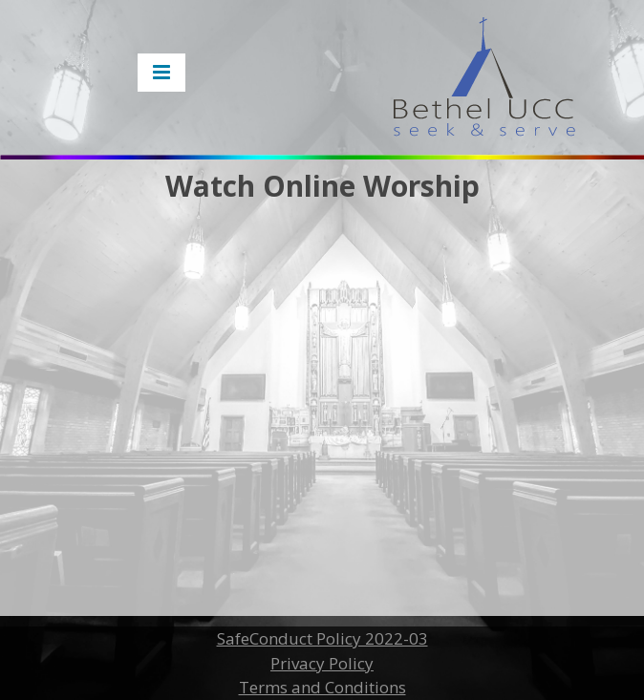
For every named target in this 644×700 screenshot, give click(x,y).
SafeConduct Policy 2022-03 (322, 638)
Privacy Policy (322, 663)
